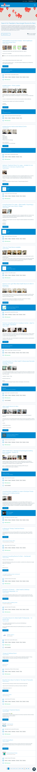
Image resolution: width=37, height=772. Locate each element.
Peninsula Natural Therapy (12, 753)
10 (22, 768)
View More (5, 66)
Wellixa (8, 188)
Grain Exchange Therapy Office (8, 540)
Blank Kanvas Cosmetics (7, 345)
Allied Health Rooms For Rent (10, 406)
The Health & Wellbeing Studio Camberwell (11, 574)
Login (23, 1)
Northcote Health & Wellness (13, 434)
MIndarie (4, 149)
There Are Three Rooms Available (11, 247)
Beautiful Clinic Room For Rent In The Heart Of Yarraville (17, 680)
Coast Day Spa (10, 724)
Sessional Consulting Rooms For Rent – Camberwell (16, 556)
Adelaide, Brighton (10, 634)
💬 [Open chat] (34, 769)
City (3, 111)
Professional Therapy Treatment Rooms (13, 528)
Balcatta (4, 388)
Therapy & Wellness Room (9, 653)
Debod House (5, 664)
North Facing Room (7, 740)
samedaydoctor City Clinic (6, 112)
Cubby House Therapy (6, 694)
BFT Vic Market (10, 512)
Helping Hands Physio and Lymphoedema (9, 389)
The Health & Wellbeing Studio (7, 575)
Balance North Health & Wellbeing (7, 474)
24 (26, 768)
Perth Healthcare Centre (7, 70)
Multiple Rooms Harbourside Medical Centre (14, 126)
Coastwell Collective (10, 725)
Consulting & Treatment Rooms (11, 710)
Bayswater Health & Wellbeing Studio (9, 602)
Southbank (9, 267)
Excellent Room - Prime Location (11, 85)
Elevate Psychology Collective (13, 307)
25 (28, 768)
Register (26, 1)
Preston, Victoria (5, 473)
